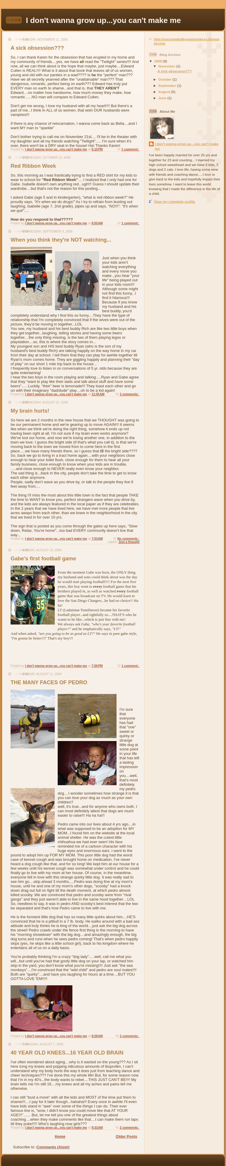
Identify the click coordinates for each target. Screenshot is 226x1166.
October (165, 79)
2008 (158, 61)
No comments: (128, 538)
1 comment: (130, 149)
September (167, 85)
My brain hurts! (30, 411)
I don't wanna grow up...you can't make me (187, 146)
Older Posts (126, 1136)
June (162, 98)
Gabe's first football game (43, 559)
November (167, 66)
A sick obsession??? (37, 48)
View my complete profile (174, 201)
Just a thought (128, 542)
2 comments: (129, 394)
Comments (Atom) (53, 1147)
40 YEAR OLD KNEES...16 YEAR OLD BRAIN (67, 1053)
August (164, 92)
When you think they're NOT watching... (61, 240)
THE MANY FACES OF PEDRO (49, 682)
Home (60, 1136)
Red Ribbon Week (33, 166)
